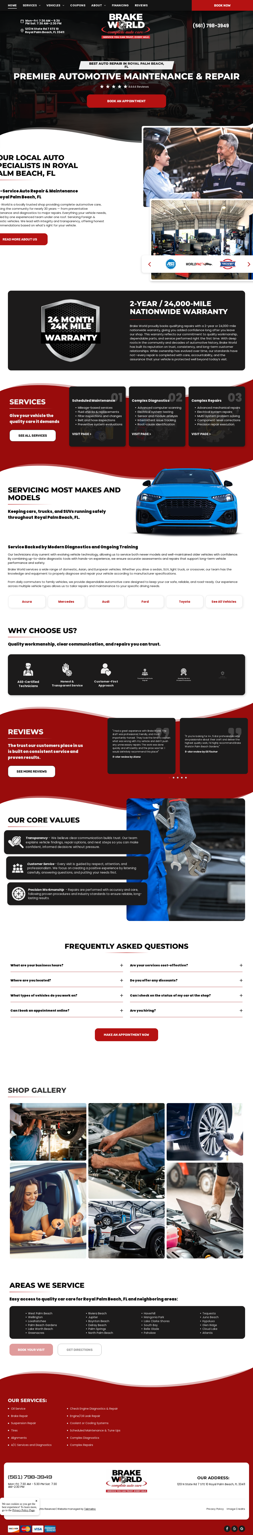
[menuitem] (15, 5)
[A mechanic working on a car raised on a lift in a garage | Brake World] (126, 1229)
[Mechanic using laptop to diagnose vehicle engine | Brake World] (205, 1210)
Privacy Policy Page (23, 1510)
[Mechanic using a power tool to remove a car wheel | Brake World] (205, 1132)
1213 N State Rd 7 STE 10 (42, 29)
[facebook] (227, 1529)
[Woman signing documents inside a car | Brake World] (48, 1210)
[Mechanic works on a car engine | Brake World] (126, 1151)
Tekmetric (90, 1509)
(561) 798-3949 (211, 25)
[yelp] (234, 1529)
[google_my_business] (242, 1529)
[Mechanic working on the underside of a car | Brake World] (48, 1132)
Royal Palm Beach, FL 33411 (44, 32)
